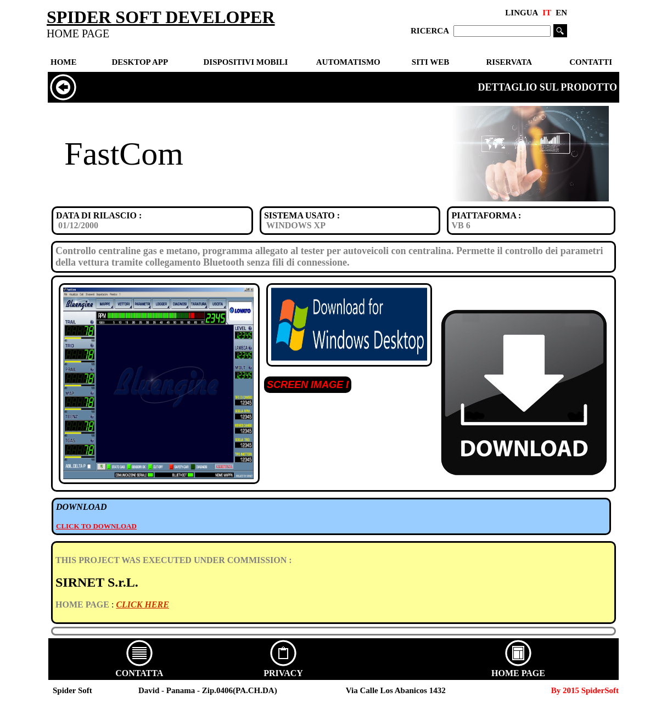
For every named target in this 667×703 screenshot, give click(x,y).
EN (561, 12)
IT (546, 12)
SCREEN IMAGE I (308, 384)
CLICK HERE (142, 604)
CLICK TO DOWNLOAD (96, 526)
